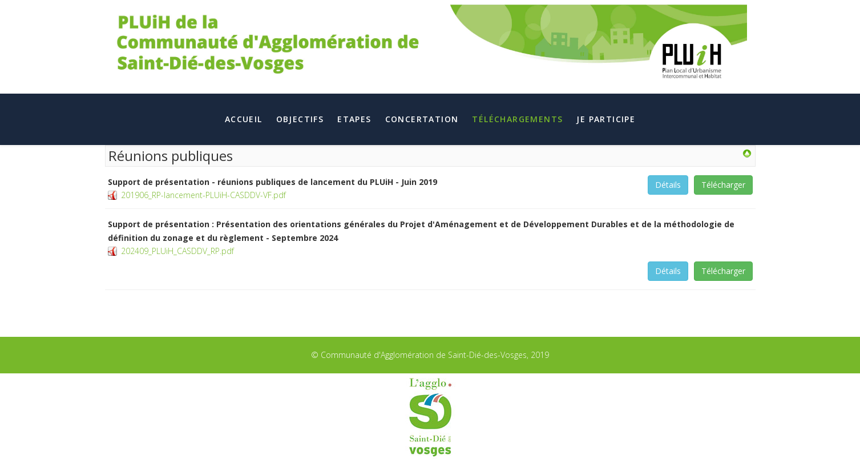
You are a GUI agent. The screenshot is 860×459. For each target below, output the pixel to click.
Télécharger (723, 184)
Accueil (244, 119)
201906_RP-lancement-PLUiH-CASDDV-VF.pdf (203, 195)
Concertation (422, 119)
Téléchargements (517, 119)
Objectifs (300, 119)
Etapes (354, 119)
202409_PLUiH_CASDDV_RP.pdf (177, 250)
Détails (668, 184)
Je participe (605, 119)
